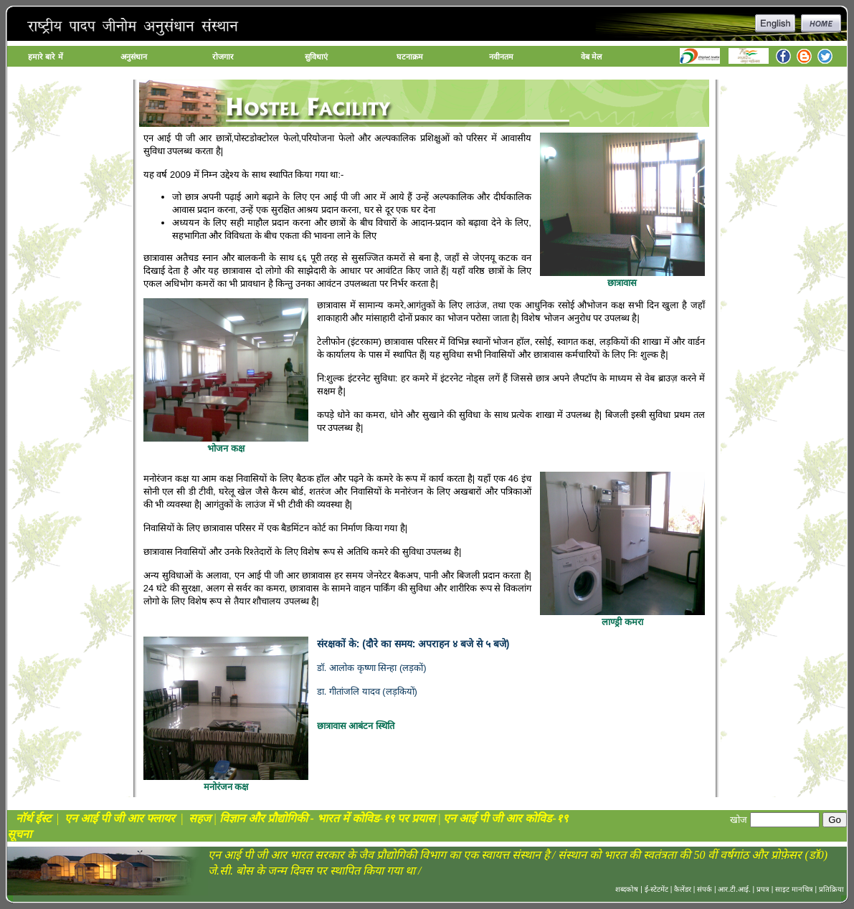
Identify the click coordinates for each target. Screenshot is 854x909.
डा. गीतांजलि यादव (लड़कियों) (367, 691)
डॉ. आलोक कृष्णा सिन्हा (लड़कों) (372, 667)
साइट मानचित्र (794, 889)
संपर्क (704, 889)
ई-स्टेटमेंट (656, 889)
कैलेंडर (682, 889)
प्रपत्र (762, 889)
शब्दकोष (626, 889)
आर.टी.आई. (734, 889)
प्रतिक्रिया (831, 889)
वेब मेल (591, 56)
